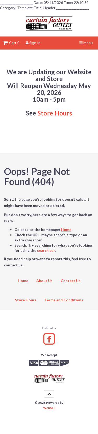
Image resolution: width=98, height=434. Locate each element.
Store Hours (54, 113)
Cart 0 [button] (11, 42)
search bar (46, 250)
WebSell (49, 408)
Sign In (33, 42)
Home (66, 229)
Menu (86, 42)
